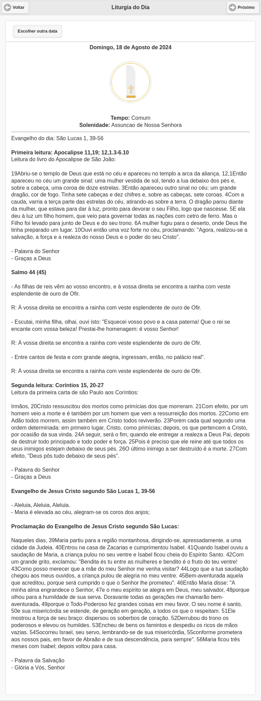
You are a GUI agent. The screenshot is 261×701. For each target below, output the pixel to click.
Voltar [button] (18, 7)
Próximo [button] (246, 7)
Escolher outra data (37, 31)
